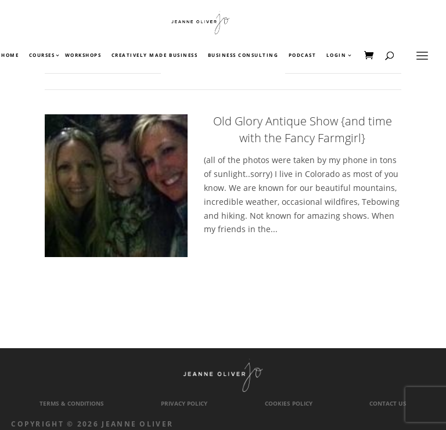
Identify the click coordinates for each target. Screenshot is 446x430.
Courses (41, 55)
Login (336, 55)
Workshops (83, 55)
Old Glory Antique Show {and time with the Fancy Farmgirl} (302, 129)
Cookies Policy (288, 403)
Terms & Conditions (71, 403)
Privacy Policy (184, 403)
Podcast (302, 55)
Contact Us (388, 403)
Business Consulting (243, 55)
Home (10, 55)
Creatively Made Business (154, 55)
